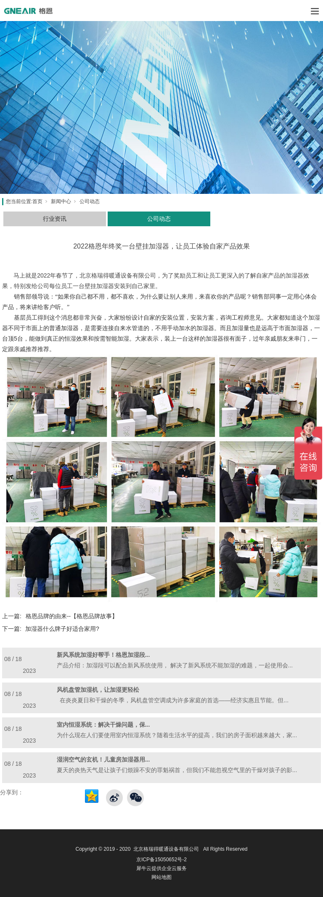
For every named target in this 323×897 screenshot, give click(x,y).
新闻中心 (61, 201)
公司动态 (89, 201)
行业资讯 (54, 218)
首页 (37, 201)
